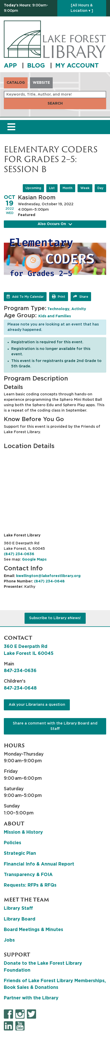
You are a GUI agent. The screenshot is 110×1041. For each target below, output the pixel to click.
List (52, 188)
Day (100, 188)
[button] (29, 8)
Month (67, 188)
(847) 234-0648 (49, 581)
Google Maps (34, 559)
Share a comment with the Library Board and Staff (55, 726)
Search (55, 103)
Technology (58, 309)
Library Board (19, 919)
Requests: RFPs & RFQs (30, 885)
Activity (78, 309)
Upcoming (33, 188)
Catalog (16, 83)
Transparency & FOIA (28, 874)
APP (11, 66)
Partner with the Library (31, 998)
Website (41, 83)
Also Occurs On (55, 224)
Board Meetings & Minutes (33, 929)
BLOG (37, 66)
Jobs (9, 940)
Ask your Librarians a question (37, 705)
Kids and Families (54, 316)
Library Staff (18, 908)
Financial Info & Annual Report (39, 864)
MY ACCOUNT (77, 66)
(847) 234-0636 (19, 554)
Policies (12, 843)
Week (85, 188)
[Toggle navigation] (11, 127)
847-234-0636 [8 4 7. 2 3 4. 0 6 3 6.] (20, 670)
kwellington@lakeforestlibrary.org (48, 576)
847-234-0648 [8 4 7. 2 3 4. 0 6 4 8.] (20, 688)
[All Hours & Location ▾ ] (82, 8)
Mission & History (23, 832)
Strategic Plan (20, 853)
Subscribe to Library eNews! (55, 618)
